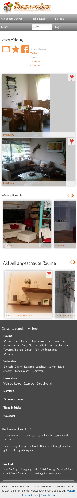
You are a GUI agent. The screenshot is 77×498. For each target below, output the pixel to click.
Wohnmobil (9, 354)
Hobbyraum (61, 345)
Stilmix (52, 366)
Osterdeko (28, 383)
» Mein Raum (35, 61)
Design (18, 366)
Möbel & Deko (39, 18)
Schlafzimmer (37, 341)
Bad (49, 341)
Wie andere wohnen (12, 18)
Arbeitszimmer (44, 345)
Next (73, 195)
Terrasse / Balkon (13, 349)
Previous (68, 195)
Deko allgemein (45, 383)
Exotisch (8, 366)
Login (58, 27)
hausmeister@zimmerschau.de (44, 473)
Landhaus (41, 366)
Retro (61, 366)
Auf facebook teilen (25, 49)
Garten (28, 349)
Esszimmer (59, 341)
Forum (4, 27)
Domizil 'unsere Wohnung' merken (15, 49)
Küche (24, 341)
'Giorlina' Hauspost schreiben (6, 49)
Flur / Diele (27, 345)
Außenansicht (49, 349)
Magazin (59, 18)
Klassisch (29, 366)
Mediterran (38, 370)
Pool (36, 349)
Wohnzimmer (10, 341)
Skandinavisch (21, 370)
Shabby (7, 370)
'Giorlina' (34, 53)
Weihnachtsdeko (12, 383)
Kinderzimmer (11, 345)
